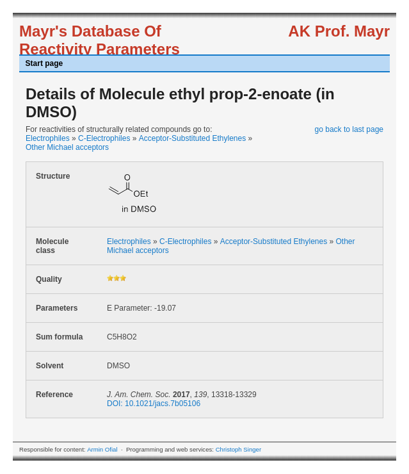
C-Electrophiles (104, 138)
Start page (44, 63)
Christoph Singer (238, 449)
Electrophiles (48, 138)
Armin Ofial (102, 449)
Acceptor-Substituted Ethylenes (192, 138)
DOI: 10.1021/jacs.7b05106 (153, 403)
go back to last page (349, 129)
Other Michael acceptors (67, 147)
